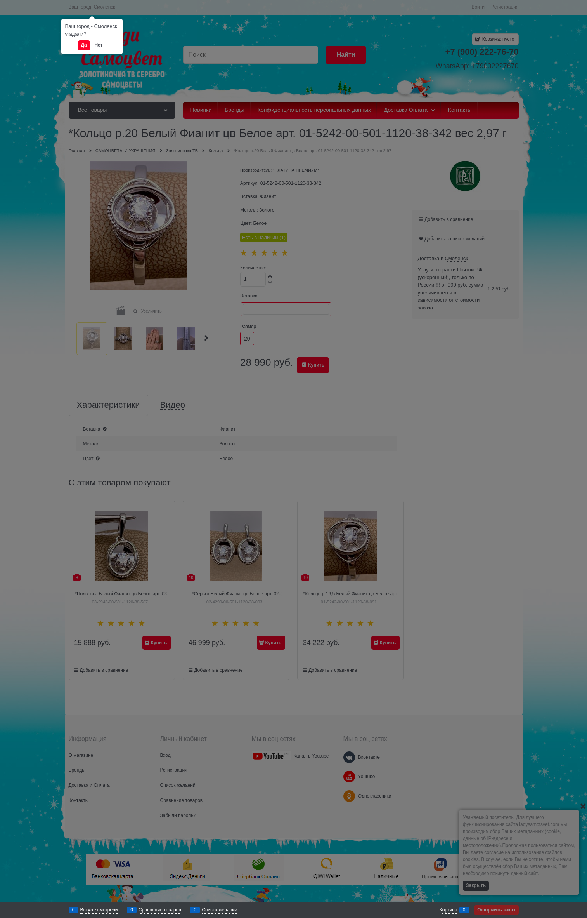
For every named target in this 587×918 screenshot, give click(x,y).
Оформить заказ (496, 910)
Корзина (448, 910)
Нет (98, 45)
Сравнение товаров (160, 910)
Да (84, 45)
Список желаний (219, 910)
